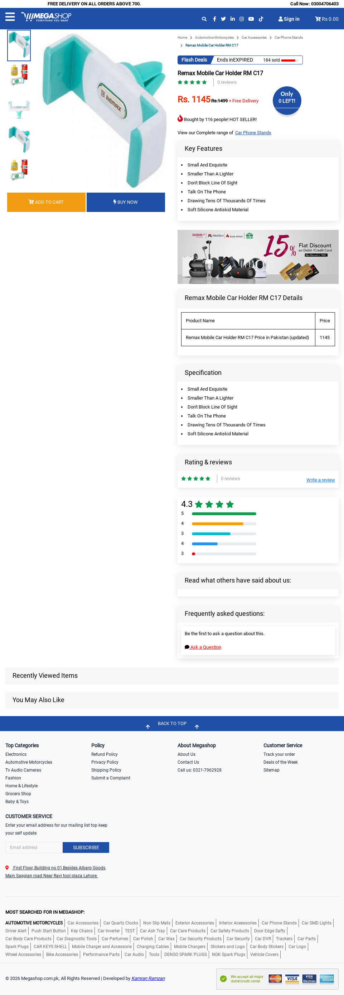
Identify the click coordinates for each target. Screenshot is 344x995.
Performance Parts (101, 954)
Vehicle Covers (264, 954)
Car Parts (306, 938)
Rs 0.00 (330, 19)
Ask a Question (203, 647)
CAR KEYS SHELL (50, 946)
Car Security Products (201, 938)
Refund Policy (104, 754)
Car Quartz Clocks (120, 923)
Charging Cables (153, 946)
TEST (130, 930)
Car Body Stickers (267, 946)
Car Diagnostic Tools (77, 938)
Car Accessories (254, 37)
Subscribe (86, 847)
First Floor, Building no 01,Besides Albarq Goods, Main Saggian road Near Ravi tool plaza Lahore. (55, 871)
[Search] (57, 847)
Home (182, 37)
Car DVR (263, 938)
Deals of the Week (280, 762)
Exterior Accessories (194, 923)
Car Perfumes (115, 938)
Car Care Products (187, 930)
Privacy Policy (104, 762)
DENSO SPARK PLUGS (185, 954)
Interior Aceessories (238, 923)
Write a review (320, 480)
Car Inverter (109, 930)
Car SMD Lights (316, 923)
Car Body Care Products (28, 938)
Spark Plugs (17, 946)
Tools (154, 954)
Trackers (284, 938)
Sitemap (271, 770)
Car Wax (166, 938)
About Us (186, 754)
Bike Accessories (62, 954)
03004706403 (325, 3)
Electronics (15, 754)
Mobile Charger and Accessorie (102, 946)
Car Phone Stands (289, 37)
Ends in (225, 60)
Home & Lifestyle (21, 785)
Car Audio (134, 954)
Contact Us (188, 762)
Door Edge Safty (269, 930)
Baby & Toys (17, 801)
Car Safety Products (229, 930)
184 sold (271, 60)
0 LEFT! (286, 101)
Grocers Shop (18, 793)
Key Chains (82, 930)
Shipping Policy (106, 770)
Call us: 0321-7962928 (200, 770)
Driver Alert (15, 930)
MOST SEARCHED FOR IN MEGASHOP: (44, 912)
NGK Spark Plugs (228, 954)
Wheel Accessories (23, 954)
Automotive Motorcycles (214, 37)
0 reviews (227, 82)
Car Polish (143, 938)
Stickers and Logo (227, 946)
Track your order (279, 754)
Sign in (289, 19)
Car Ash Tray (152, 930)
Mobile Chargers (189, 946)
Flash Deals (194, 60)
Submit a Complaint (110, 778)
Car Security (238, 938)
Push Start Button (49, 930)
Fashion (13, 778)
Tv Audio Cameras (23, 770)
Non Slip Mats (156, 923)
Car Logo (297, 946)
